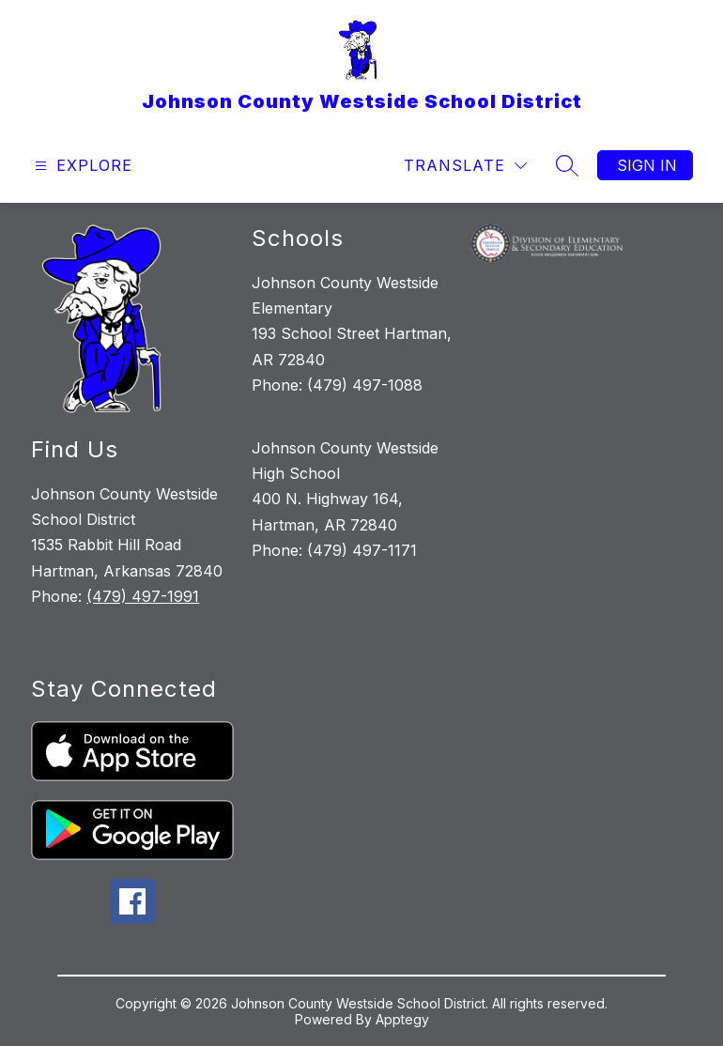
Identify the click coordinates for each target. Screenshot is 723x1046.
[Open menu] (81, 165)
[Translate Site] (465, 165)
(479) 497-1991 (142, 596)
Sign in (647, 165)
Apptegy (402, 1019)
